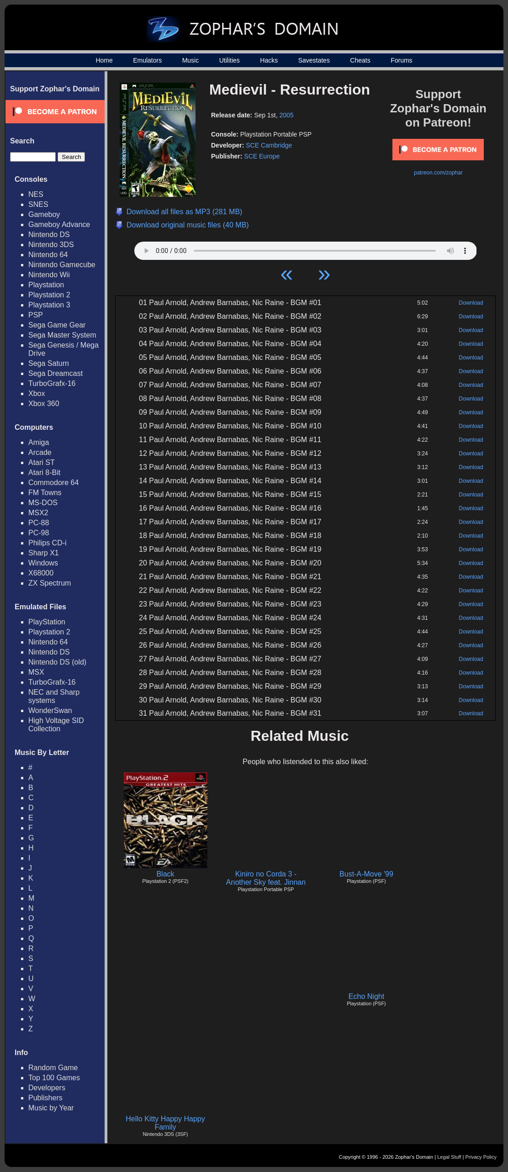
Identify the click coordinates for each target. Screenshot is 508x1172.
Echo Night (366, 996)
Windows (43, 563)
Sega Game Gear (56, 325)
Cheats (360, 60)
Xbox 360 (43, 403)
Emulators (147, 60)
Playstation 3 (49, 305)
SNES (38, 204)
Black (165, 874)
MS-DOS (43, 503)
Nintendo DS (49, 234)
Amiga (38, 442)
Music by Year (51, 1108)
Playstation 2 (49, 295)
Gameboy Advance (59, 224)
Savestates (314, 60)
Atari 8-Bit (44, 472)
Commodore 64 (53, 482)
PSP (35, 315)
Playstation (46, 285)
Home (103, 60)
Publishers (45, 1098)
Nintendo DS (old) (57, 662)
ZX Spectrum (49, 583)
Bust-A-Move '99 (366, 874)
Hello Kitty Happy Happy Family (165, 1123)
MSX (36, 672)
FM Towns (45, 492)
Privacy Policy (481, 1157)
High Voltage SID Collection (56, 725)
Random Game (53, 1068)
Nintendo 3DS (51, 244)
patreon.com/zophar (438, 172)
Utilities (229, 60)
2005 (286, 115)
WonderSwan (50, 710)
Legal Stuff (449, 1157)
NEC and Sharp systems (53, 696)
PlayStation (46, 622)
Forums (401, 60)
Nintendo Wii (49, 275)
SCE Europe (262, 156)
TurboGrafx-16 (51, 383)
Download (471, 303)
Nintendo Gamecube (61, 265)
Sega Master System (62, 335)
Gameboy (44, 214)
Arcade (40, 452)
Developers (46, 1088)
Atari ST (41, 462)
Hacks (269, 60)
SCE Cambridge (269, 145)
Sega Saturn (48, 363)
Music (190, 60)
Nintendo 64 (48, 255)
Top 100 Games (54, 1078)
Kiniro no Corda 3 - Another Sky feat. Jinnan (266, 878)
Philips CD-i (47, 543)
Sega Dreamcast (55, 373)
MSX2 (38, 513)
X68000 (40, 573)
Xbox (36, 393)
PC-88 (38, 523)
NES (35, 194)
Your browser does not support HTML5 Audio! (305, 248)
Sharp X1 (43, 553)
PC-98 (38, 533)
